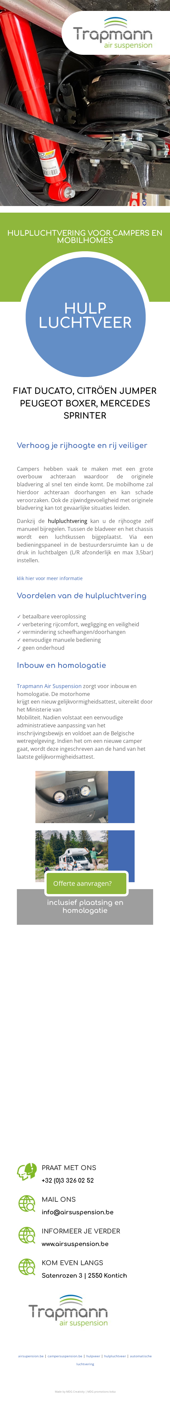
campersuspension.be (65, 1356)
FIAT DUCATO (42, 391)
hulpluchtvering (67, 521)
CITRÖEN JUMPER (116, 391)
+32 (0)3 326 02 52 (68, 1180)
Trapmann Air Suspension (49, 686)
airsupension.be (31, 1356)
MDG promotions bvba (101, 1391)
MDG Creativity (75, 1391)
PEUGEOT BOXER (58, 403)
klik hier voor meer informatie (50, 578)
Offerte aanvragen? (82, 883)
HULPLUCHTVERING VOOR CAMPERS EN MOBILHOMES (84, 237)
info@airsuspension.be (77, 1212)
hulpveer (93, 1356)
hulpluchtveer (115, 1356)
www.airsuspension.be (75, 1244)
